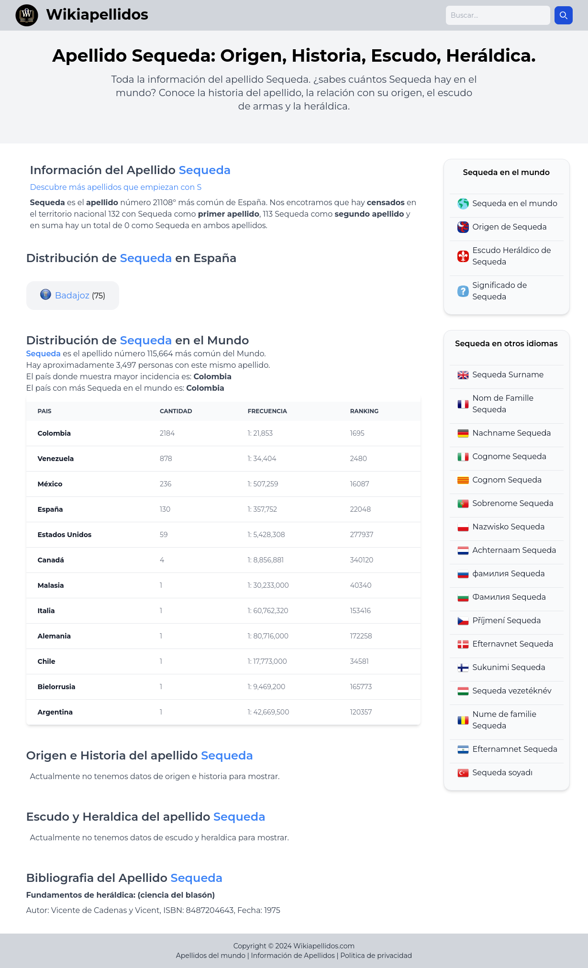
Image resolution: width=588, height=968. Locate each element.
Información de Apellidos (293, 955)
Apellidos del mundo (210, 955)
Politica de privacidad (376, 955)
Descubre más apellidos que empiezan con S (116, 187)
